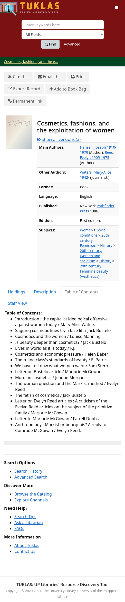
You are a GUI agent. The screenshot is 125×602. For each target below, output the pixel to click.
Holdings (16, 292)
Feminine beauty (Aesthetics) (94, 274)
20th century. (91, 250)
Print (78, 77)
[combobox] (63, 24)
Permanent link (25, 101)
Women (86, 230)
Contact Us (24, 551)
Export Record (24, 89)
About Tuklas (26, 545)
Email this (50, 77)
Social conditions (93, 233)
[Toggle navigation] (117, 7)
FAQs (19, 528)
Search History (28, 471)
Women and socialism (90, 258)
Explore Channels (31, 500)
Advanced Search (30, 477)
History (106, 245)
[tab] (17, 292)
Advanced (72, 44)
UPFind (13, 6)
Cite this (18, 77)
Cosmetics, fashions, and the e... (31, 61)
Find (50, 44)
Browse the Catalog (33, 494)
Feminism (88, 245)
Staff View (17, 303)
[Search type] (63, 34)
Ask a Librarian (28, 522)
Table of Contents (81, 292)
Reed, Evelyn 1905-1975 (97, 155)
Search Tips (25, 516)
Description (45, 292)
